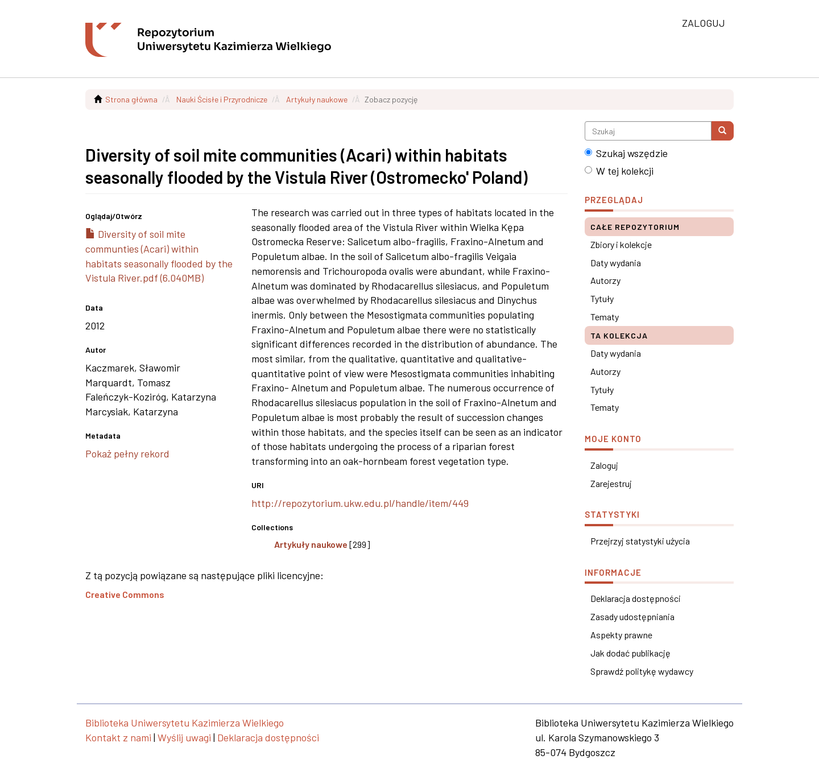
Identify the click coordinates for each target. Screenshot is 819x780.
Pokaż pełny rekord (127, 453)
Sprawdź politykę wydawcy (641, 671)
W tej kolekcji (619, 170)
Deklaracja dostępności (635, 598)
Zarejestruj (611, 483)
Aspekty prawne (621, 634)
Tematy (604, 316)
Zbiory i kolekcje (621, 244)
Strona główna (131, 99)
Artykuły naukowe (317, 99)
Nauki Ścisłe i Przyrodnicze (221, 99)
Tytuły (602, 298)
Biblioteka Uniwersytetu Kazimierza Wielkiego (184, 722)
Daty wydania (615, 262)
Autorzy (605, 280)
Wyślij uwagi (184, 737)
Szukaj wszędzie (626, 153)
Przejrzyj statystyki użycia (640, 540)
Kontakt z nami (118, 737)
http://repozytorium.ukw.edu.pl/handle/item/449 (360, 503)
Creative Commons (124, 594)
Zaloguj (604, 465)
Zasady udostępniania (632, 616)
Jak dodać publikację (630, 652)
